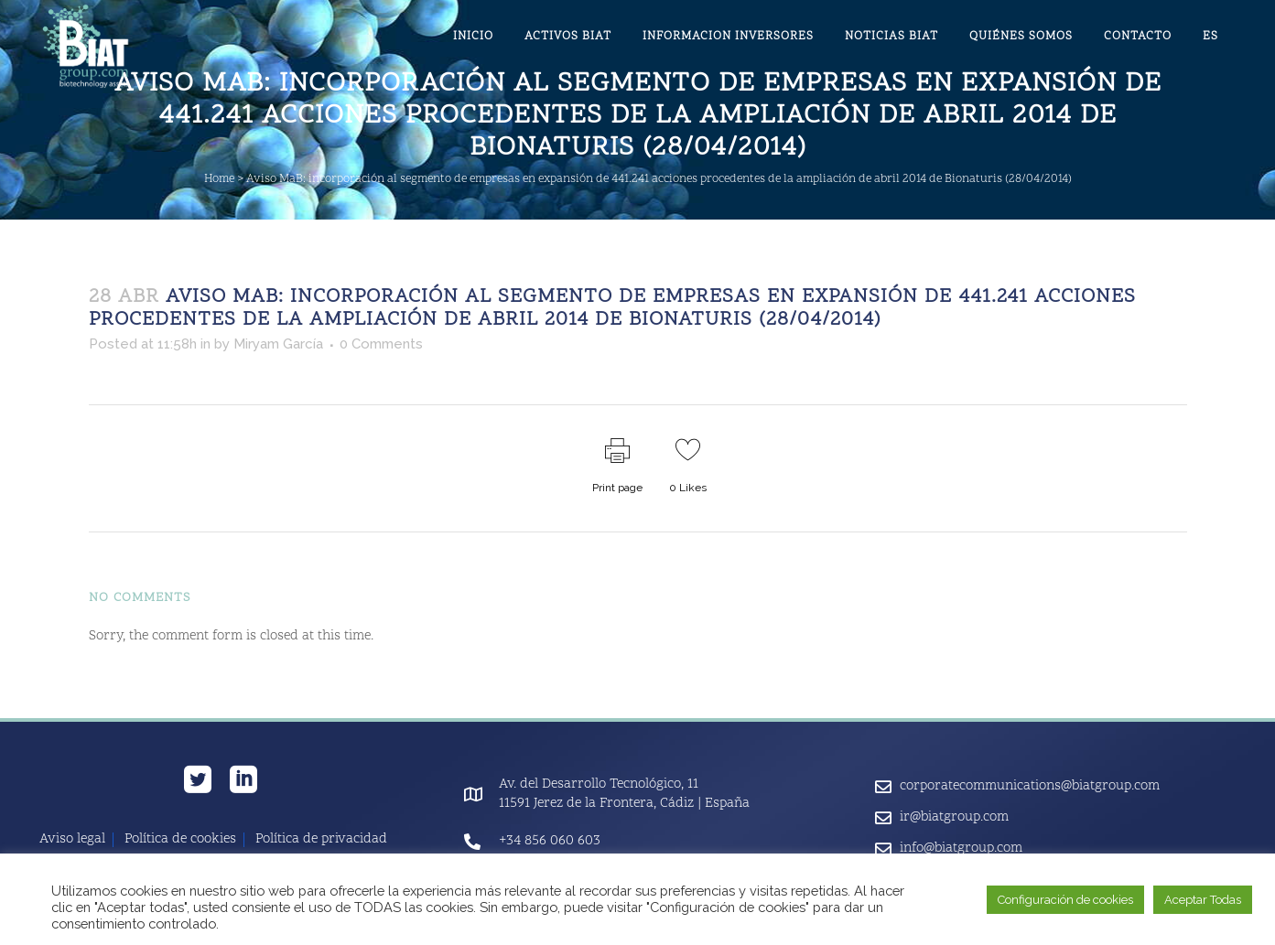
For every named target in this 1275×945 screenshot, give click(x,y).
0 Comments (381, 344)
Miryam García (278, 344)
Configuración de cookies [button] (1065, 900)
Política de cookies (180, 839)
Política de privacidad (321, 839)
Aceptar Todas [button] (1202, 900)
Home (219, 179)
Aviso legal (72, 839)
